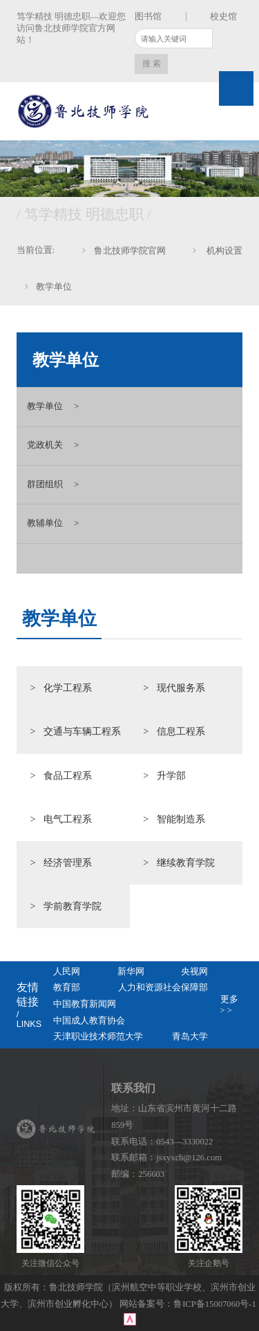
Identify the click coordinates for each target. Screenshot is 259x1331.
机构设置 (223, 251)
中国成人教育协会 (89, 1021)
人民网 (66, 971)
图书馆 (148, 16)
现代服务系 (181, 687)
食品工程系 (68, 775)
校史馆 (223, 16)
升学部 (171, 775)
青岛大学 (190, 1036)
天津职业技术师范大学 (98, 1036)
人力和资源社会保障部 (163, 987)
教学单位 (54, 287)
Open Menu (236, 88)
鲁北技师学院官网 (130, 251)
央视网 (194, 971)
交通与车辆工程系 (82, 731)
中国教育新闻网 (84, 1004)
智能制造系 (181, 818)
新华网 (130, 971)
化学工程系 (68, 687)
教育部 (66, 987)
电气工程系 (68, 818)
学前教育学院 (73, 906)
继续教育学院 (186, 862)
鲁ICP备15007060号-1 (215, 1304)
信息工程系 (181, 731)
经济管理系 (68, 862)
